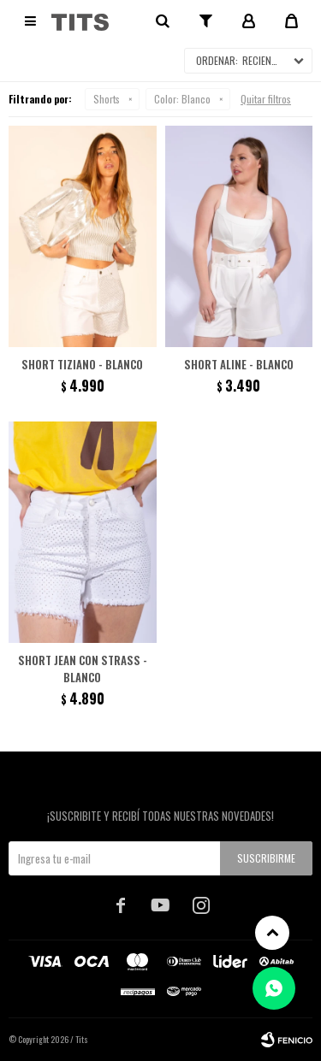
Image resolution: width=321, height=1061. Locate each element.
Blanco (182, 98)
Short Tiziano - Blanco (82, 364)
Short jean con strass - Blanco (82, 668)
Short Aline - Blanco (239, 364)
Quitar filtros (266, 98)
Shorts (106, 98)
